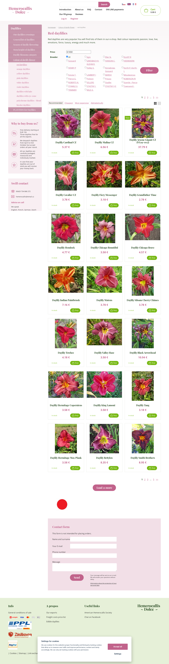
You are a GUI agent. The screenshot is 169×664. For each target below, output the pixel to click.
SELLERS (90, 82)
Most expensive (82, 103)
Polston (90, 78)
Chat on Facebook (92, 617)
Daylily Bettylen (104, 457)
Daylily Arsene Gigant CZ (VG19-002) (142, 141)
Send (77, 577)
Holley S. (90, 68)
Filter (149, 70)
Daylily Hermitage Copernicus (66, 405)
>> (157, 97)
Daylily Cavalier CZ (66, 194)
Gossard (72, 61)
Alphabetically (97, 103)
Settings (117, 654)
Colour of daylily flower (66, 27)
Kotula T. (72, 75)
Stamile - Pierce (130, 82)
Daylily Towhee (66, 352)
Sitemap (22, 653)
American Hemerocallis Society (98, 612)
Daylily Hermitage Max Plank (66, 457)
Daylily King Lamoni (104, 405)
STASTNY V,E (110, 86)
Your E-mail (57, 546)
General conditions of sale (19, 612)
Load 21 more (104, 487)
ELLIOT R (127, 57)
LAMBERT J (91, 75)
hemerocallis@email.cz (25, 197)
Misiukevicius (129, 75)
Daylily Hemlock (66, 247)
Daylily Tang (142, 405)
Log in (64, 18)
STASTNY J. (91, 86)
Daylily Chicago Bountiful (104, 247)
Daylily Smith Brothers (143, 457)
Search (104, 4)
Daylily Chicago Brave (142, 247)
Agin (89, 57)
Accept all (117, 647)
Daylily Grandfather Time (142, 194)
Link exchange (34, 653)
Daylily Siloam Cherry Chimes (143, 299)
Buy (76, 152)
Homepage (52, 27)
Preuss (108, 78)
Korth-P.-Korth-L (130, 70)
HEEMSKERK (129, 61)
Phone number (59, 552)
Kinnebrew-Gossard (110, 70)
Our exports (52, 612)
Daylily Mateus (104, 299)
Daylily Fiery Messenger (104, 194)
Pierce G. (72, 78)
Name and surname (61, 539)
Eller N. (108, 57)
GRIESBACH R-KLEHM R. (93, 62)
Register (74, 18)
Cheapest (69, 103)
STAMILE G (73, 86)
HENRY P (72, 68)
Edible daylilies (52, 621)
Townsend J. (129, 86)
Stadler (108, 82)
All (69, 57)
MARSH (108, 75)
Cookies (13, 653)
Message (56, 562)
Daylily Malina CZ (104, 142)
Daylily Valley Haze (104, 352)
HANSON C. (110, 61)
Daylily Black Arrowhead (143, 352)
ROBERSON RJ (130, 78)
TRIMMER (72, 90)
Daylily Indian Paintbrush (66, 299)
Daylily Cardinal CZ (66, 142)
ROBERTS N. (73, 82)
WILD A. (90, 90)
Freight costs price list (56, 617)
